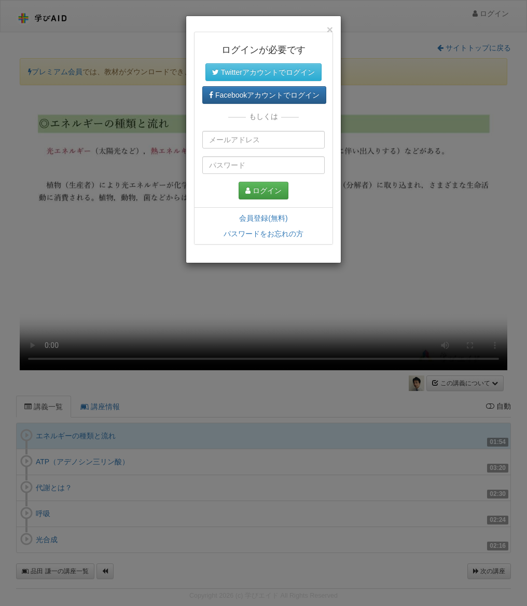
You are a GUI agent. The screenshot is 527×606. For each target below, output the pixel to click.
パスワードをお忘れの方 (263, 234)
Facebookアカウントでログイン (264, 95)
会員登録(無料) (263, 218)
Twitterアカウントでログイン (263, 72)
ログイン (263, 190)
